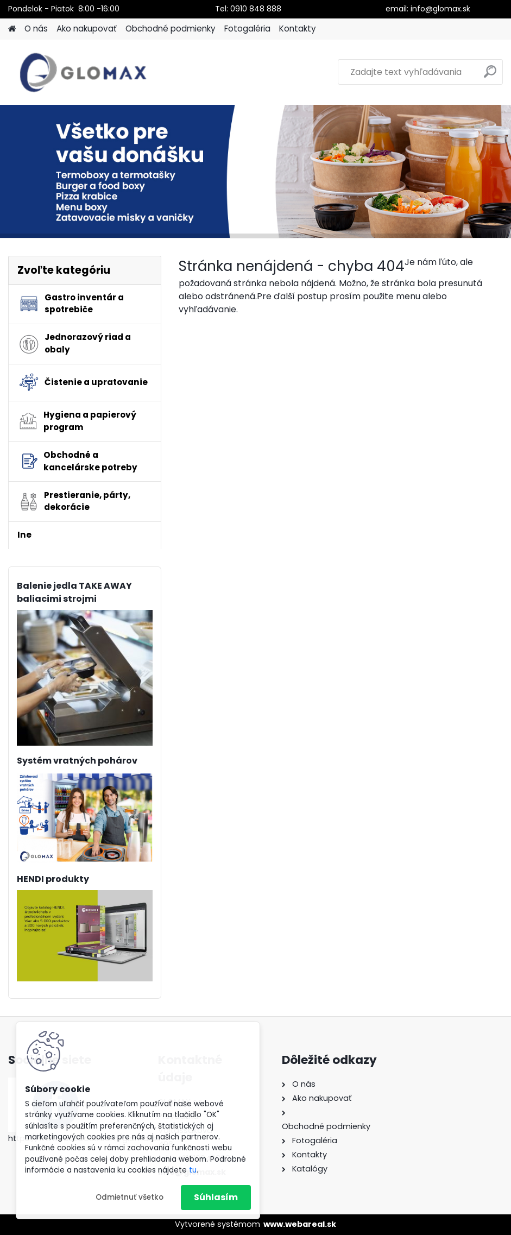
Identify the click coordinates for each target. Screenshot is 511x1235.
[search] (490, 75)
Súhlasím (216, 1197)
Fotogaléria (247, 28)
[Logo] (82, 72)
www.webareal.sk (299, 1224)
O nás (36, 28)
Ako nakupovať (86, 28)
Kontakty (297, 28)
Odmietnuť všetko (129, 1197)
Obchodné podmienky (170, 28)
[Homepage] (12, 29)
